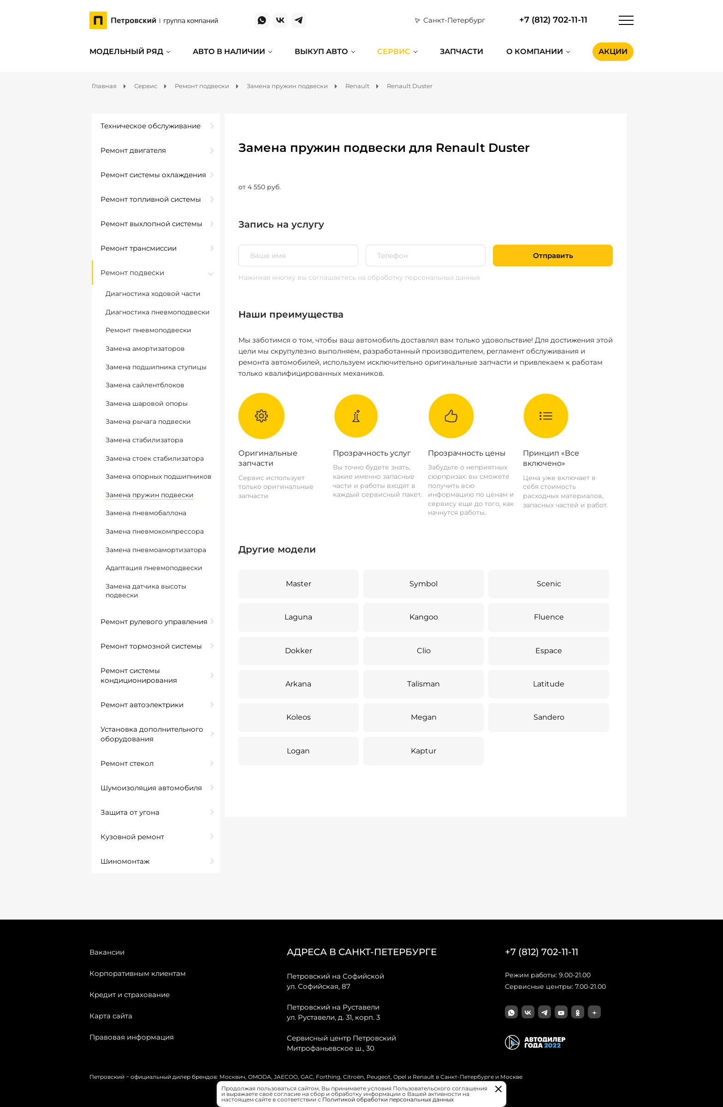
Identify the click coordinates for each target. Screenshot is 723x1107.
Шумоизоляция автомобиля (151, 787)
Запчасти (461, 51)
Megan (424, 717)
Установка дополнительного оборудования (152, 734)
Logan (298, 750)
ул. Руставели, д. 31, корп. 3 (333, 1012)
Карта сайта (110, 1015)
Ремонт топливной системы (151, 199)
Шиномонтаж (125, 861)
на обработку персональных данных (419, 277)
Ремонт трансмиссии (139, 248)
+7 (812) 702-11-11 (553, 20)
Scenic (549, 583)
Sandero (548, 717)
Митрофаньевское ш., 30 (341, 1043)
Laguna (298, 617)
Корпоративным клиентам (137, 973)
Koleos (298, 717)
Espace (548, 650)
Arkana (298, 684)
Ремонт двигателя (133, 150)
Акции (613, 51)
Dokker (298, 650)
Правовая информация (131, 1037)
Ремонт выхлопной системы (151, 223)
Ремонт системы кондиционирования (139, 675)
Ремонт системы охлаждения (153, 174)
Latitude (548, 684)
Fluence (549, 617)
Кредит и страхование (129, 994)
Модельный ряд (126, 51)
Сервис (393, 51)
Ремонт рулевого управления (154, 621)
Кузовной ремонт (132, 836)
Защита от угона (130, 812)
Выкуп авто (321, 51)
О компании (534, 51)
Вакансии (106, 952)
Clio (424, 650)
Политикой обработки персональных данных (388, 1099)
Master (298, 583)
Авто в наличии (229, 51)
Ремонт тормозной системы (151, 646)
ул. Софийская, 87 (335, 981)
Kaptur (423, 750)
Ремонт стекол (127, 763)
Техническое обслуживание (151, 125)
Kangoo (423, 617)
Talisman (423, 684)
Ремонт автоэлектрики (142, 704)
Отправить (553, 255)
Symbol (423, 583)
